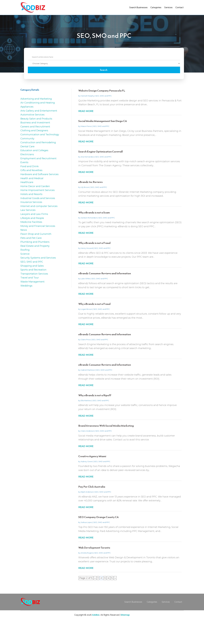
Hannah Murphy (87, 96)
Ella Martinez (86, 400)
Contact (179, 7)
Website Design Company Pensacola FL (101, 91)
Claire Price (86, 339)
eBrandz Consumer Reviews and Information (104, 273)
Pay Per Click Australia (91, 487)
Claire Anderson (87, 431)
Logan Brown (86, 309)
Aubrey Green (87, 461)
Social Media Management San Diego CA (102, 121)
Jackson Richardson (89, 218)
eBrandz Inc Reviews (90, 182)
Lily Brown (85, 187)
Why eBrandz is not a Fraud (94, 243)
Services (168, 7)
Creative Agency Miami (92, 456)
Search (103, 70)
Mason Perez (86, 126)
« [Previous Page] (95, 578)
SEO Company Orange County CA (98, 517)
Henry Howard (87, 248)
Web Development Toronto (94, 548)
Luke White (85, 279)
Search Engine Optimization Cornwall (100, 152)
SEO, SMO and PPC (103, 96)
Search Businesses (138, 7)
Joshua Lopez (86, 522)
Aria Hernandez (87, 157)
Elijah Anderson (87, 492)
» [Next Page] (115, 578)
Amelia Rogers (87, 553)
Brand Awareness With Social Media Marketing (106, 426)
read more (85, 111)
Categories (155, 7)
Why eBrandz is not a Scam (94, 212)
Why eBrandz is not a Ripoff (94, 395)
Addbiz (96, 615)
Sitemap (125, 615)
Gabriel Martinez (88, 370)
